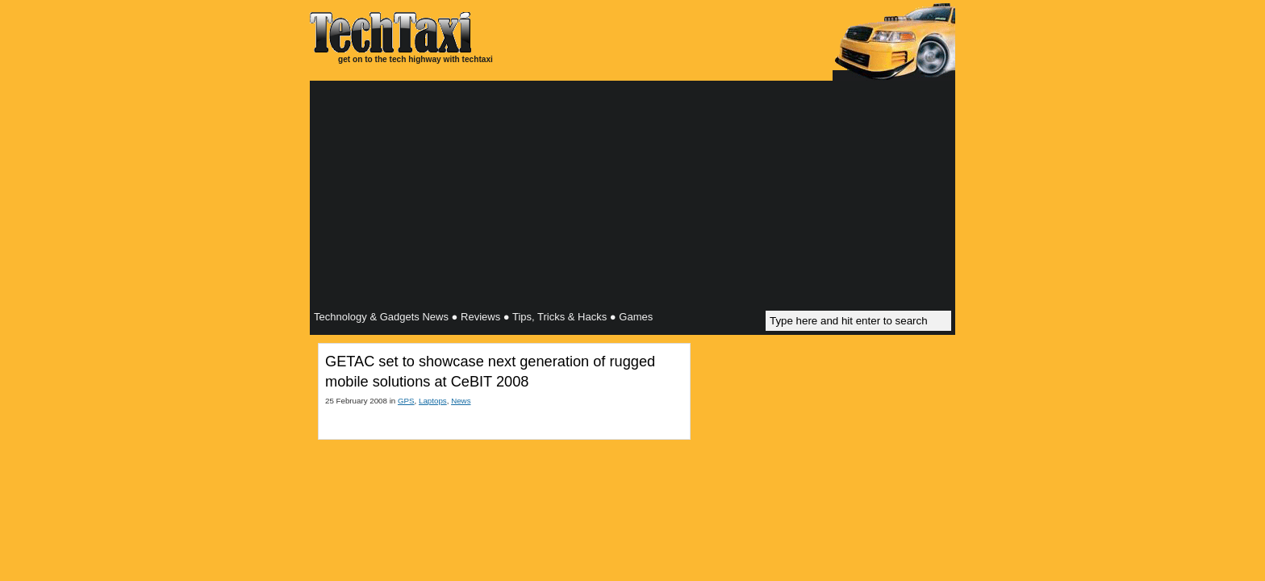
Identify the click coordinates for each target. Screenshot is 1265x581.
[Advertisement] (632, 198)
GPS (406, 400)
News (460, 400)
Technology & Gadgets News (381, 317)
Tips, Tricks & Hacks (559, 317)
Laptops (433, 400)
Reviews (480, 317)
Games (636, 317)
